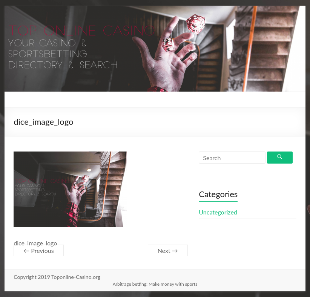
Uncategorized (218, 212)
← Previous (38, 250)
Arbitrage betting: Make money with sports (155, 284)
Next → (168, 250)
